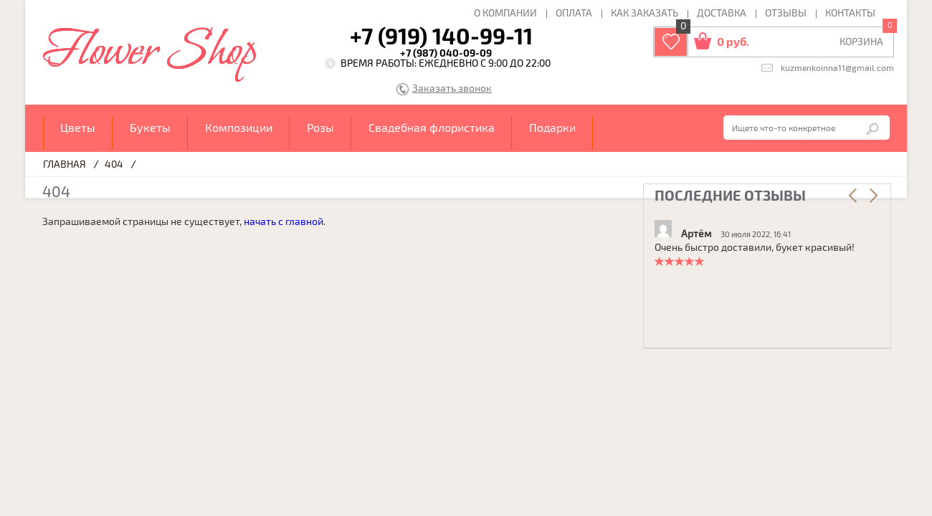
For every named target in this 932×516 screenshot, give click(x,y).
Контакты (850, 12)
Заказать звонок (452, 88)
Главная (64, 164)
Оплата (574, 12)
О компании (505, 12)
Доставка (721, 12)
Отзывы (786, 12)
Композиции (238, 127)
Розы (320, 127)
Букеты (150, 127)
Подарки (552, 127)
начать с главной (283, 221)
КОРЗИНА (861, 41)
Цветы (77, 127)
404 (114, 164)
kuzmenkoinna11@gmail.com (837, 67)
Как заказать (644, 12)
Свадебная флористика (431, 127)
